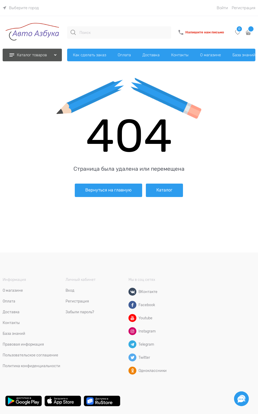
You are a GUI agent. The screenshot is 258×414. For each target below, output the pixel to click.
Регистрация (243, 8)
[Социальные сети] (241, 398)
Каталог (164, 190)
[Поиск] (73, 32)
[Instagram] (132, 331)
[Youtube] (132, 318)
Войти (222, 8)
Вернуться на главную (108, 190)
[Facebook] (132, 305)
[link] (21, 8)
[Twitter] (132, 357)
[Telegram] (132, 344)
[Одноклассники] (132, 371)
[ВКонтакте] (132, 292)
